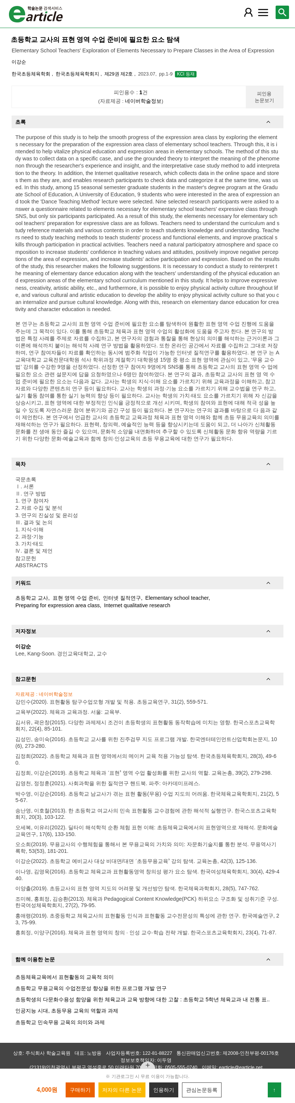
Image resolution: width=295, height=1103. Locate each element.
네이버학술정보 (143, 101)
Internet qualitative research (137, 605)
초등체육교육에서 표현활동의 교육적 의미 (64, 977)
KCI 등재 (185, 74)
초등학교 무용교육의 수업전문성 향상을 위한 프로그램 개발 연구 (91, 988)
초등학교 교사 (31, 598)
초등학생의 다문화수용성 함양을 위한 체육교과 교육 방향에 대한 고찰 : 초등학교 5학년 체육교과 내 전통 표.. (142, 999)
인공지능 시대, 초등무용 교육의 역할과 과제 (66, 1011)
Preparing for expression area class (57, 605)
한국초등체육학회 (32, 74)
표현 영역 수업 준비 (76, 598)
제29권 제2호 (119, 74)
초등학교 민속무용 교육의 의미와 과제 (60, 1022)
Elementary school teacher (177, 598)
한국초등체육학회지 (78, 74)
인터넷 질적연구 (122, 598)
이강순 (19, 62)
